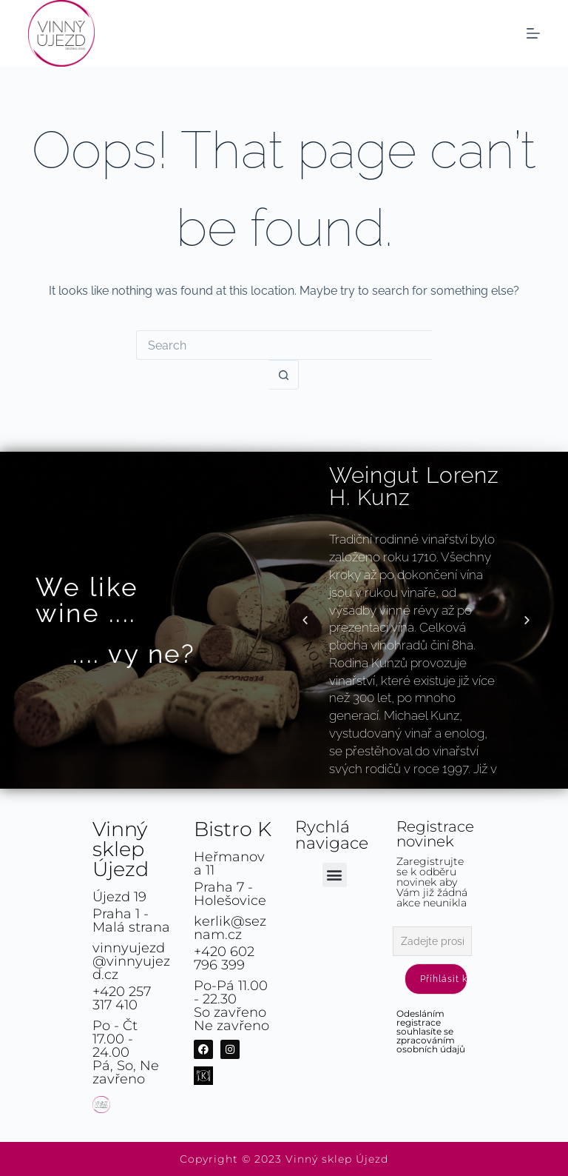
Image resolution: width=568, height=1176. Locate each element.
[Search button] (284, 375)
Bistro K (232, 829)
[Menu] (533, 33)
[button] (305, 620)
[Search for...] (284, 345)
